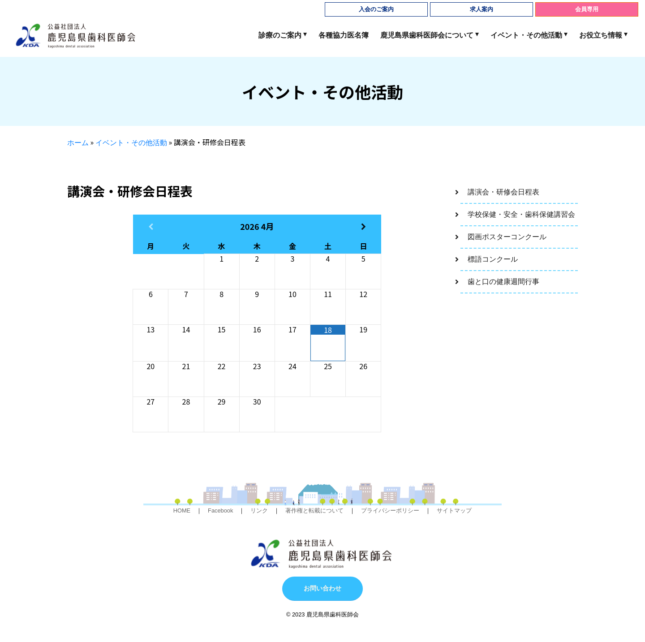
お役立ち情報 (600, 35)
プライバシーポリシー (390, 510)
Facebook (220, 510)
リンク (259, 510)
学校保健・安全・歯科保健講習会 (521, 214)
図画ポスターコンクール (507, 237)
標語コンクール (493, 259)
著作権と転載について (314, 510)
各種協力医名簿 (343, 35)
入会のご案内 (376, 9)
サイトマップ (454, 510)
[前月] (150, 226)
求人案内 (481, 9)
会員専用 (586, 9)
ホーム (78, 142)
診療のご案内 (279, 35)
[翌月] (363, 226)
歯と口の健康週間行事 (503, 281)
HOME (181, 510)
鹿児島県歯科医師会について (426, 35)
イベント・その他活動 (526, 35)
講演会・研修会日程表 (503, 192)
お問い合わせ (322, 588)
